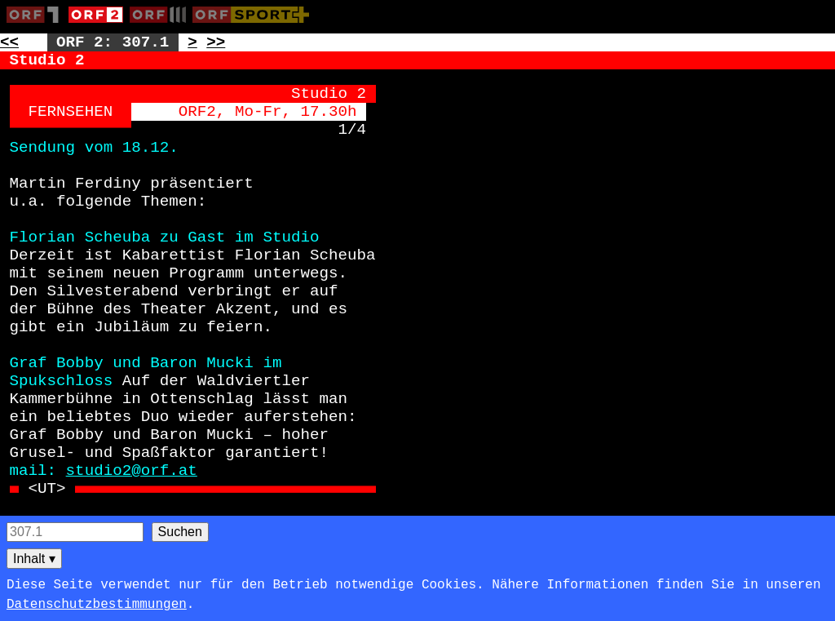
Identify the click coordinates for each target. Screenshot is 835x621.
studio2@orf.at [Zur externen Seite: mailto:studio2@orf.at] (131, 471)
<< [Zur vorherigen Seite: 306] (9, 42)
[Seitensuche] (75, 532)
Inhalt (34, 559)
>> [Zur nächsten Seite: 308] (215, 42)
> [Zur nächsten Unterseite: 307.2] (192, 42)
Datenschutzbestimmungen (97, 604)
